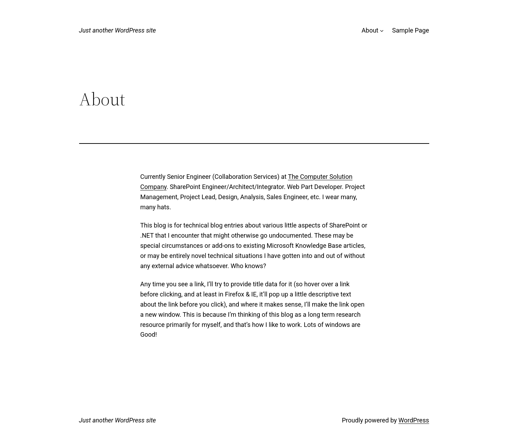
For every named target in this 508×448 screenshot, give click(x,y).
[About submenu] (382, 31)
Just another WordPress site (117, 30)
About (370, 30)
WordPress (413, 420)
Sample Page (410, 30)
